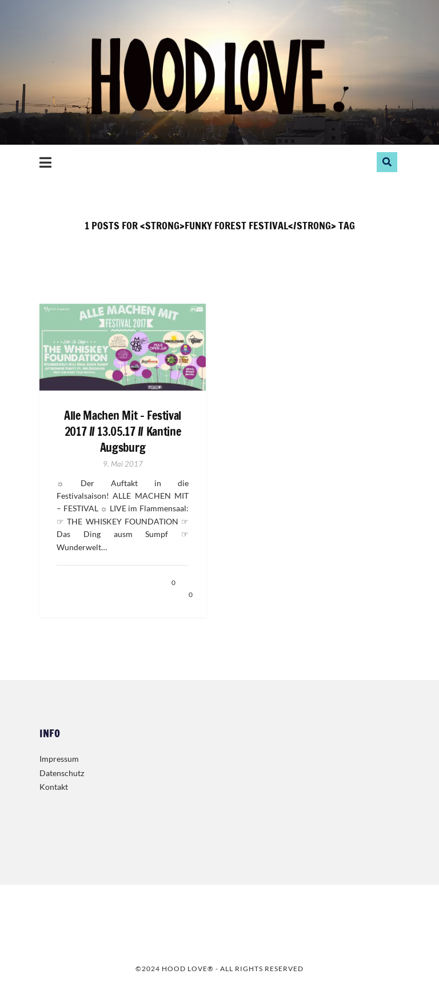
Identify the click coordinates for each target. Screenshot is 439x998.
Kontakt (53, 787)
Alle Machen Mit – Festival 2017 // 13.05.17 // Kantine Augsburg (122, 432)
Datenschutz (61, 773)
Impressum (59, 759)
